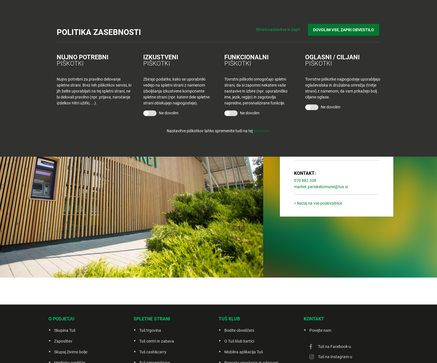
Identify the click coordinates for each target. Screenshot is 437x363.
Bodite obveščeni (239, 330)
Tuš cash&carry (152, 352)
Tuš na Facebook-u (334, 346)
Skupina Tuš (64, 330)
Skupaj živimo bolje (70, 352)
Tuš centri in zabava (156, 341)
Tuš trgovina (150, 330)
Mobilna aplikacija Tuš (243, 352)
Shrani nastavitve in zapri (280, 28)
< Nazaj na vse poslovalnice (318, 203)
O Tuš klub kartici (239, 341)
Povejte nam (320, 330)
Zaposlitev (63, 341)
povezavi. (262, 131)
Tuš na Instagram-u (335, 356)
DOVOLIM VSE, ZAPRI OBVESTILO (344, 28)
